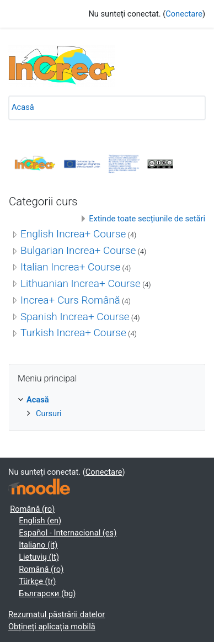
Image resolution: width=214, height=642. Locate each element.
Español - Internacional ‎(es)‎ (67, 533)
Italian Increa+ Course (70, 267)
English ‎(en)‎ (40, 521)
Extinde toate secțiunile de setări (147, 219)
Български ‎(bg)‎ (47, 593)
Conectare (183, 14)
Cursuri (49, 413)
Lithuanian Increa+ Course (80, 283)
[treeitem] (107, 407)
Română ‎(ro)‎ (32, 509)
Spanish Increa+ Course (75, 316)
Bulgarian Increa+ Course (78, 250)
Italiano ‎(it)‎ (38, 545)
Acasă (23, 107)
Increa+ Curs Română (70, 300)
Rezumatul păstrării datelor (56, 614)
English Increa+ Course (73, 233)
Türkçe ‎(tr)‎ (37, 581)
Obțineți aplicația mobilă (51, 627)
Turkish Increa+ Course (73, 332)
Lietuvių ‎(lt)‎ (39, 557)
